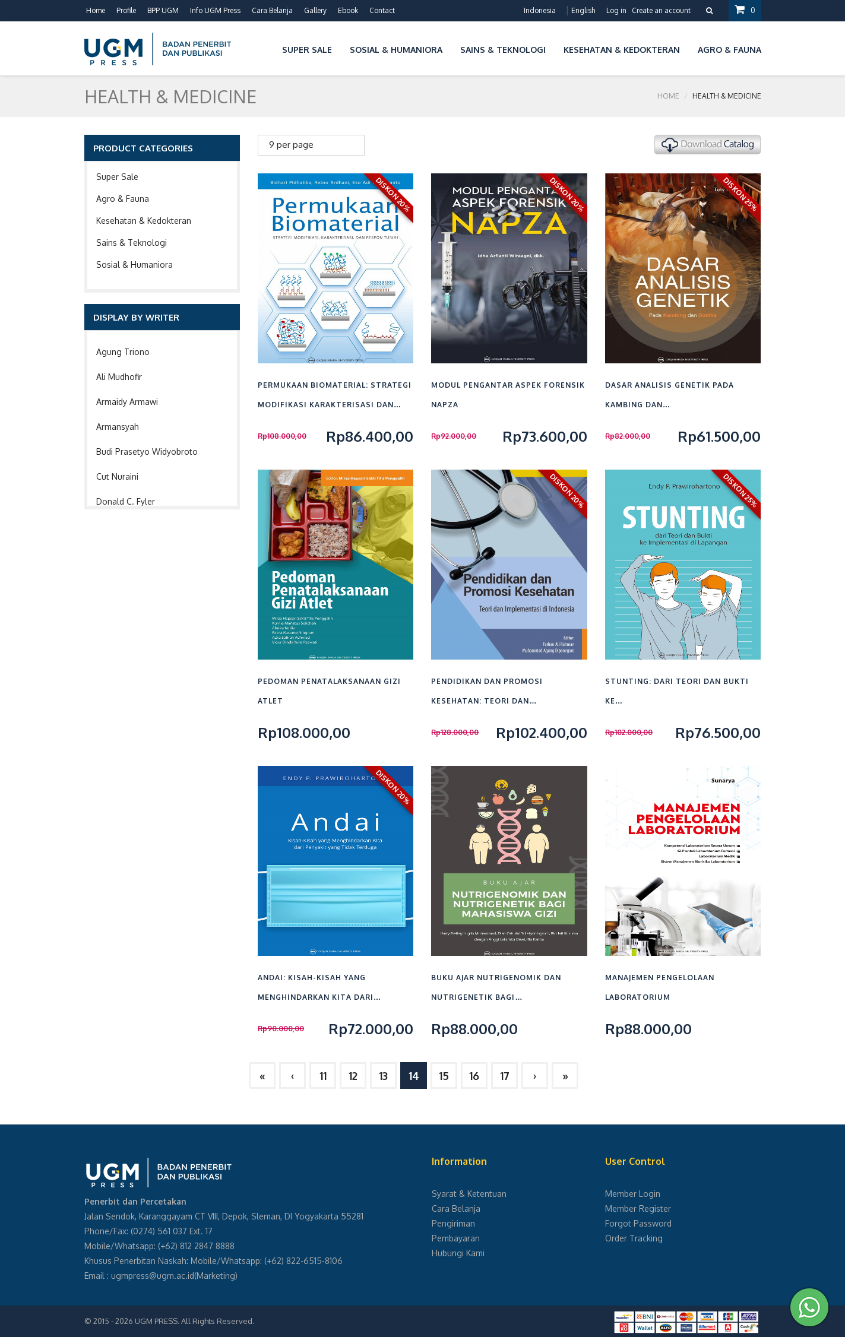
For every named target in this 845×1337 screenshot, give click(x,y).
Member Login (632, 1194)
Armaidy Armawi (127, 402)
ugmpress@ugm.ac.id (152, 1276)
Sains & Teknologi (131, 242)
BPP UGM (163, 10)
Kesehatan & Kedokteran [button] (622, 50)
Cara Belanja (272, 10)
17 (504, 1075)
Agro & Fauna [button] (729, 50)
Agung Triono (123, 352)
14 (414, 1075)
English (583, 10)
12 (353, 1075)
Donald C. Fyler (125, 501)
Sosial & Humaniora (134, 264)
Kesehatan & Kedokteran (143, 221)
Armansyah (117, 427)
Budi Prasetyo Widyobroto (147, 451)
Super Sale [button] (307, 50)
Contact (382, 10)
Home (95, 10)
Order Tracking (634, 1238)
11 (323, 1075)
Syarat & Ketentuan (469, 1194)
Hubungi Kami (458, 1253)
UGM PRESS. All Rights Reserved (193, 1321)
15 (444, 1075)
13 (383, 1075)
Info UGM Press (215, 10)
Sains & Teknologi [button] (503, 50)
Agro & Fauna (122, 199)
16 (474, 1075)
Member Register (638, 1208)
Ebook (348, 10)
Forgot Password (638, 1223)
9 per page (291, 144)
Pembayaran (456, 1238)
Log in (616, 10)
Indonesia (540, 10)
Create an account (661, 10)
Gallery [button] (315, 10)
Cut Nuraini (117, 476)
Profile (126, 10)
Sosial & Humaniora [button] (396, 50)
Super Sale (117, 177)
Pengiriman (453, 1223)
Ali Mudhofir (119, 377)
